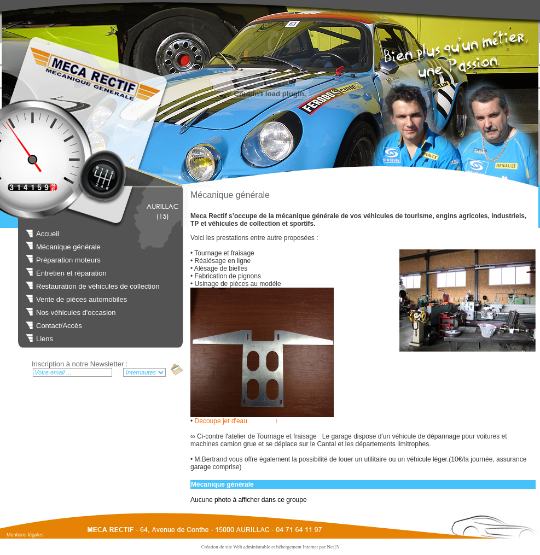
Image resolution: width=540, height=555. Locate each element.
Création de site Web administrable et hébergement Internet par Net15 (270, 547)
